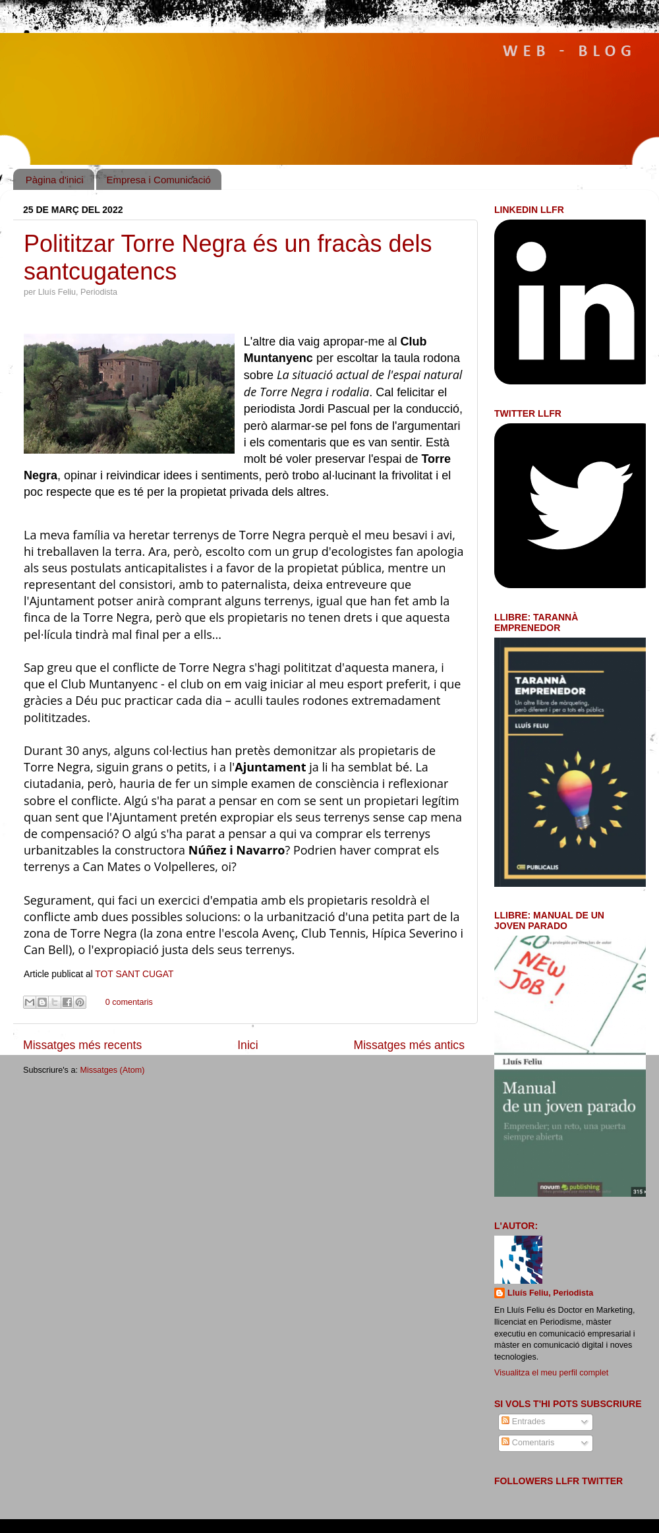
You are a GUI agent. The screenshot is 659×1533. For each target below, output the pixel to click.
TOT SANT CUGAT (134, 974)
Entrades (523, 1421)
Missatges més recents (82, 1045)
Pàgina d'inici (55, 179)
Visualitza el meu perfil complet (551, 1372)
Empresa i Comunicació (158, 179)
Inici (247, 1045)
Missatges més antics (409, 1045)
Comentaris (527, 1442)
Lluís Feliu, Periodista (550, 1293)
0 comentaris (129, 1002)
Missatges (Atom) (112, 1070)
